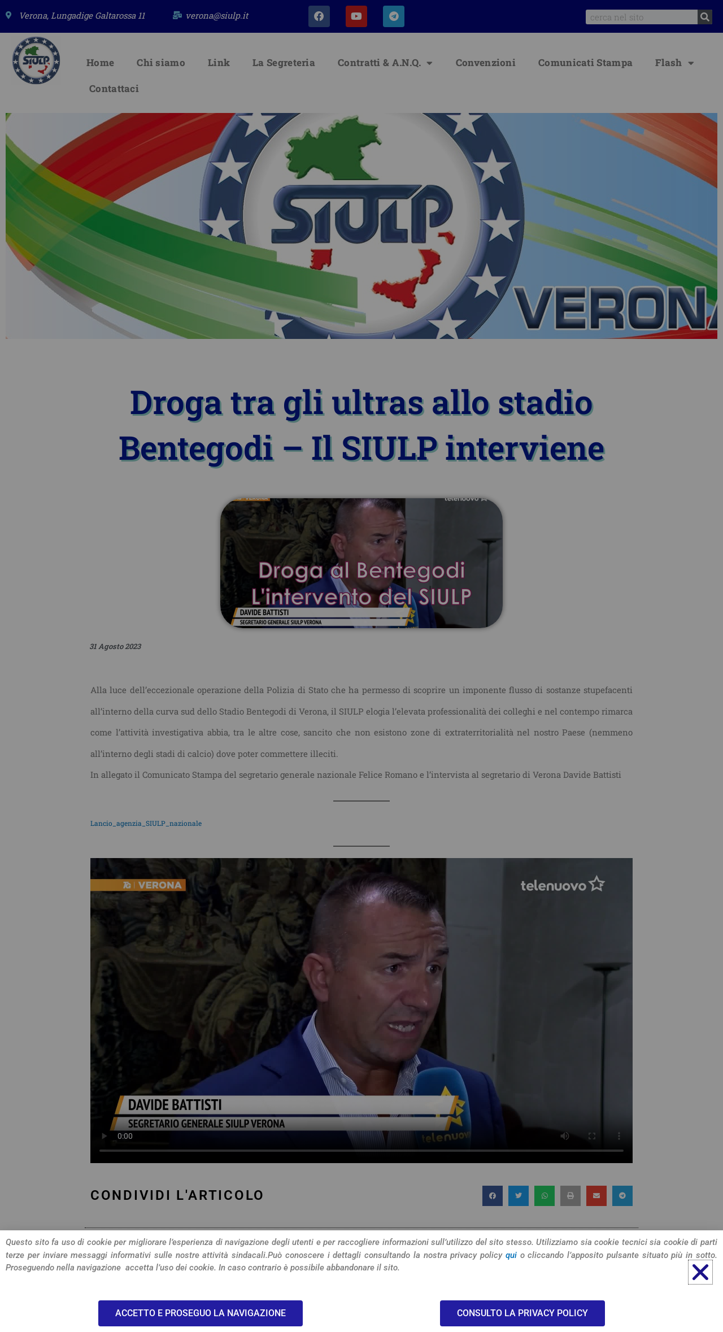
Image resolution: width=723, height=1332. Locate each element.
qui (511, 1255)
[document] (361, 666)
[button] (700, 1272)
